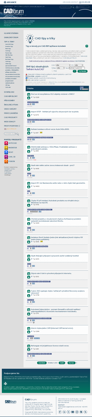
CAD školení (45, 389)
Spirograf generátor (10, 24)
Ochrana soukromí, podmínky (41, 414)
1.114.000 (31, 21)
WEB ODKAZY (9, 122)
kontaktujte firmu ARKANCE (62, 389)
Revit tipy (8, 48)
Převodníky (7, 25)
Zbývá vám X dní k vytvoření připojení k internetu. (51, 273)
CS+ (59, 378)
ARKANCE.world (76, 82)
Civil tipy (7, 51)
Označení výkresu (9, 169)
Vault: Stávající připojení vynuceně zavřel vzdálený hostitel (55, 256)
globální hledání (66, 82)
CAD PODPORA (80, 61)
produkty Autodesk (10, 78)
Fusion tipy (8, 53)
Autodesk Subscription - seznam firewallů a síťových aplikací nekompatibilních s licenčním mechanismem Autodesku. (55, 310)
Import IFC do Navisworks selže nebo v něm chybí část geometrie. (58, 183)
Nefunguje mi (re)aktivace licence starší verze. (50, 346)
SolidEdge (7, 175)
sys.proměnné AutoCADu (12, 74)
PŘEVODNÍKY (9, 100)
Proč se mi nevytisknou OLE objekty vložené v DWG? (52, 94)
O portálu (48, 409)
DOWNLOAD (9, 92)
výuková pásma (9, 83)
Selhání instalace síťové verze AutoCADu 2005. (50, 129)
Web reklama (42, 412)
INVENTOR (10, 148)
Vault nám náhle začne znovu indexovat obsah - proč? (52, 165)
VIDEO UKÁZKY (10, 109)
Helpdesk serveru (11, 378)
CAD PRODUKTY (10, 117)
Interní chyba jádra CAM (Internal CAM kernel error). (52, 328)
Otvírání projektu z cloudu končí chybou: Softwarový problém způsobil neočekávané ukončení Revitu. (56, 220)
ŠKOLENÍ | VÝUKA (11, 105)
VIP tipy (7, 85)
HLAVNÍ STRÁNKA (11, 33)
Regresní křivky (21, 24)
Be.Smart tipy (9, 59)
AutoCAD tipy (9, 44)
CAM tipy (8, 61)
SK (83, 2)
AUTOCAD (10, 143)
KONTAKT (74, 2)
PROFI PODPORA (11, 126)
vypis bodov (8, 173)
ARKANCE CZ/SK (63, 399)
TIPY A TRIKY (9, 42)
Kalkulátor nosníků (27, 22)
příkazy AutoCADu (10, 72)
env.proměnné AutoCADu (12, 76)
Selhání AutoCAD (39, 78)
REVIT (8, 152)
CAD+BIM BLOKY (10, 96)
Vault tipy (8, 57)
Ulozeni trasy (8, 170)
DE (89, 2)
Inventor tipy (9, 46)
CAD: (53, 65)
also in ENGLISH (10, 129)
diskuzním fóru (53, 82)
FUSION (9, 161)
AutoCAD (44, 76)
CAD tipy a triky (40, 38)
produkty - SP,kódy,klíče (12, 70)
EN (86, 2)
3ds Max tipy (8, 55)
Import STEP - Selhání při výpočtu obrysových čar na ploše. (55, 112)
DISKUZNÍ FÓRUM (11, 37)
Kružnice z (7, 172)
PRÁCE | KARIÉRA (11, 113)
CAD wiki (8, 87)
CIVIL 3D (9, 157)
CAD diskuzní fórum (70, 58)
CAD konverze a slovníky (12, 68)
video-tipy (8, 63)
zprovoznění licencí (10, 65)
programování (9, 81)
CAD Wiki (52, 84)
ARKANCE (66, 2)
